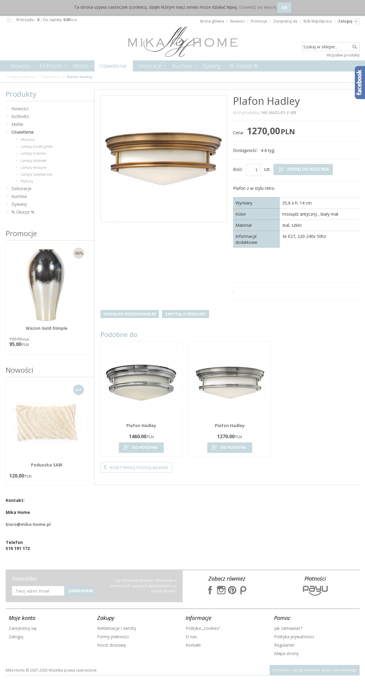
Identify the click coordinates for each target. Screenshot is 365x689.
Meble (80, 65)
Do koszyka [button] (139, 447)
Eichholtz (51, 65)
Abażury (28, 139)
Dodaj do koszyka (303, 169)
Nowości (20, 65)
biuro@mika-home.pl (28, 524)
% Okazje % (244, 65)
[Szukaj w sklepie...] (330, 46)
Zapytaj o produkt (185, 314)
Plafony (27, 181)
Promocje (21, 233)
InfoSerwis (281, 670)
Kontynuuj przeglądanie (135, 467)
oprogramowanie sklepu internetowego (324, 670)
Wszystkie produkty (343, 55)
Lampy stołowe (33, 160)
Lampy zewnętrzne (36, 174)
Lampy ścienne (33, 153)
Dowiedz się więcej (257, 7)
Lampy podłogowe (37, 146)
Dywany (211, 65)
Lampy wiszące (33, 167)
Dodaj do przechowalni (129, 314)
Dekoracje (149, 65)
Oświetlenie (113, 65)
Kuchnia (182, 65)
